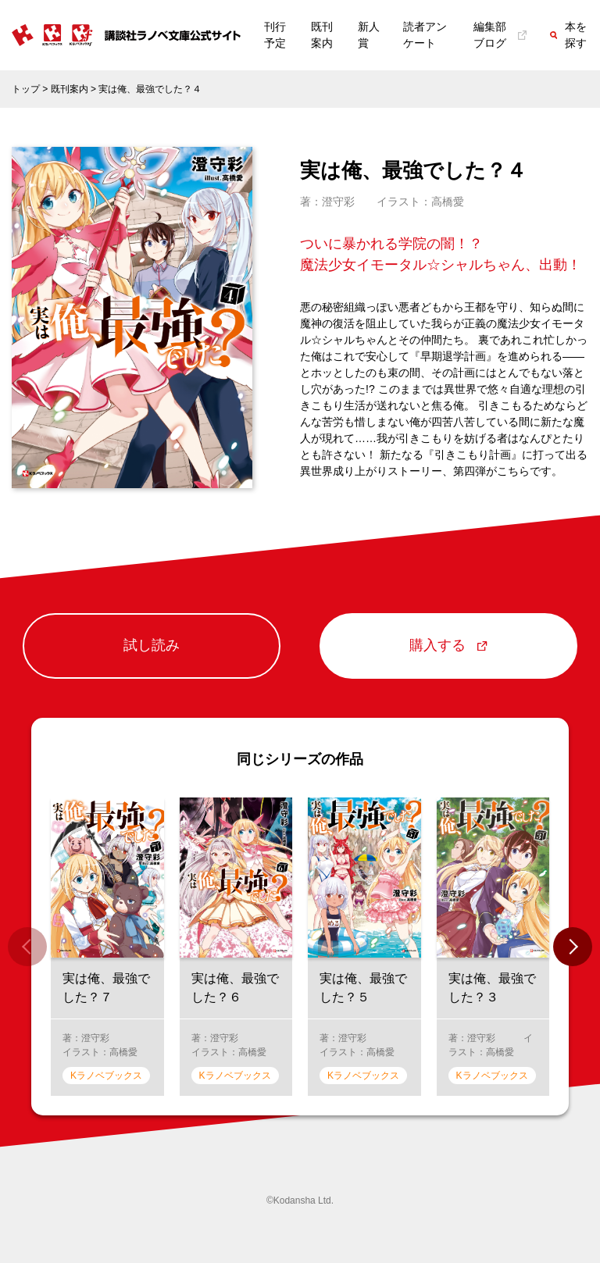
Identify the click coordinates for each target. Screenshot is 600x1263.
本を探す (568, 34)
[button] (572, 947)
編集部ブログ (500, 34)
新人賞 (369, 34)
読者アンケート (425, 34)
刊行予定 (275, 34)
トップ (26, 89)
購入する (448, 646)
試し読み (151, 646)
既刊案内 (322, 34)
